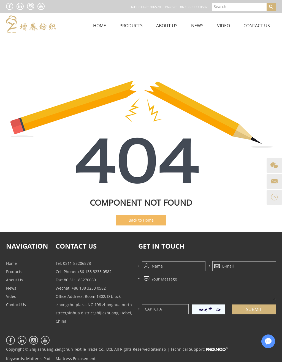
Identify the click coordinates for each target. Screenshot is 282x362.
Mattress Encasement (76, 358)
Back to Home (141, 220)
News (197, 26)
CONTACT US (76, 246)
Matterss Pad (38, 358)
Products (131, 26)
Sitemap (158, 349)
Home (99, 26)
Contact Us (256, 26)
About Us (167, 26)
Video (223, 26)
